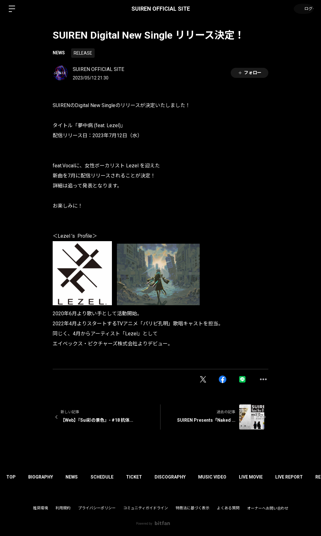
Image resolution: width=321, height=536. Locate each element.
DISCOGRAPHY (187, 476)
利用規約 (63, 508)
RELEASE (83, 53)
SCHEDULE (112, 476)
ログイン (302, 9)
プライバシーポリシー (97, 508)
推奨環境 (40, 508)
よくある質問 (228, 508)
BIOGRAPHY (45, 476)
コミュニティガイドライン (145, 508)
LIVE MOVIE (274, 476)
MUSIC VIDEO (232, 476)
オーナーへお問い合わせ (267, 508)
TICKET (148, 476)
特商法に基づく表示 (192, 508)
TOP (12, 476)
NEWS (59, 52)
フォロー (249, 72)
